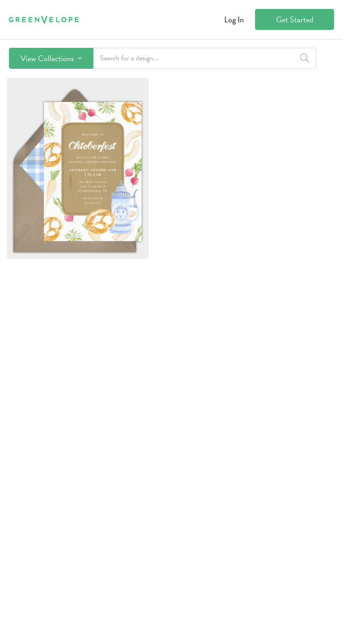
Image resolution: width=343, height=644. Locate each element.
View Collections (51, 58)
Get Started (295, 19)
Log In (234, 19)
